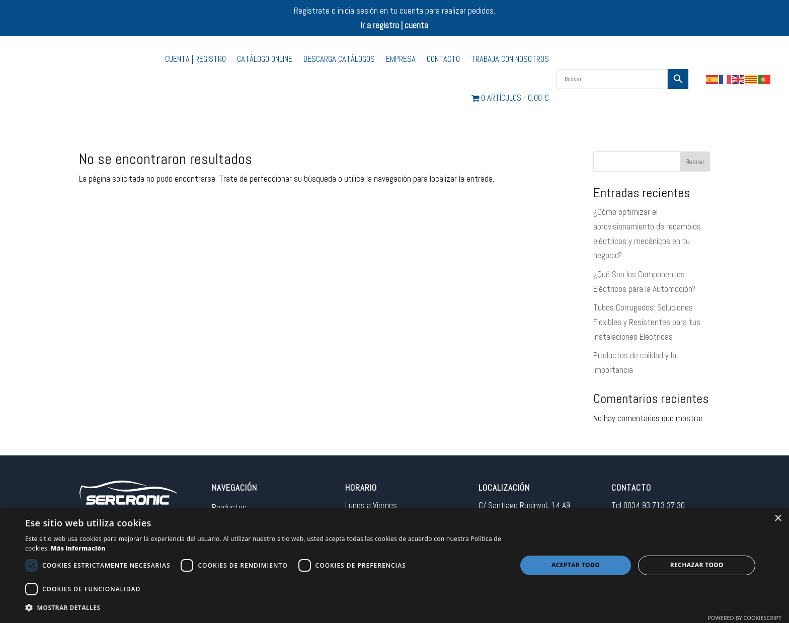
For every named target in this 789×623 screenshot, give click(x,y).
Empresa (401, 59)
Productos (229, 507)
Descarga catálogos (339, 59)
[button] (263, 608)
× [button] (777, 518)
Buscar (694, 161)
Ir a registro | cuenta (394, 25)
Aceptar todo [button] (575, 565)
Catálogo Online (264, 59)
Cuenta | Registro (195, 59)
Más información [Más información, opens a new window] (78, 548)
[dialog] (394, 565)
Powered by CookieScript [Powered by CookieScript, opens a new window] (744, 617)
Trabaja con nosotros (510, 59)
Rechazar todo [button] (697, 565)
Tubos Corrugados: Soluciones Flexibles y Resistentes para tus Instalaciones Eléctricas (646, 322)
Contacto (443, 59)
